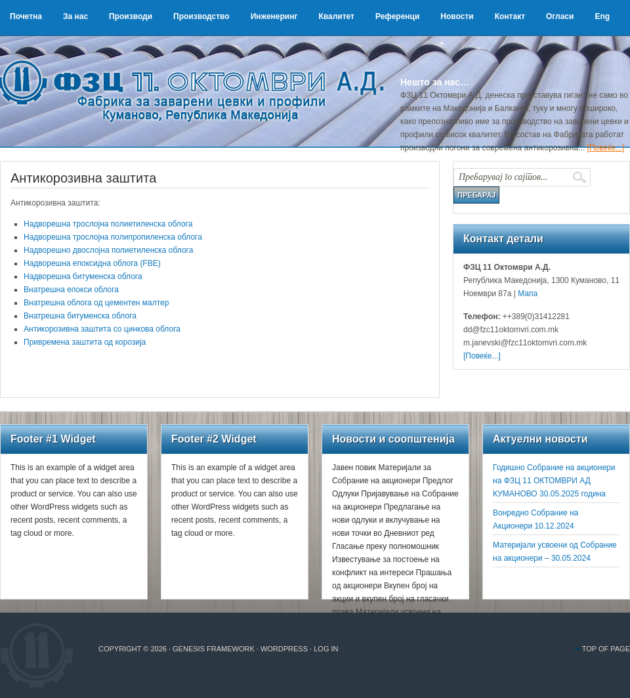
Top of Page (606, 649)
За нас (75, 16)
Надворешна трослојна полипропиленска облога (113, 237)
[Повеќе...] (606, 147)
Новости (456, 16)
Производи (130, 16)
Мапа (526, 293)
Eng (602, 16)
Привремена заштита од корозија (85, 342)
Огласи (560, 16)
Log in (326, 649)
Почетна (26, 16)
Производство (201, 16)
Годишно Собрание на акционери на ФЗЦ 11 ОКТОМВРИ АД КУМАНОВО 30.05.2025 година (554, 480)
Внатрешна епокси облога (71, 289)
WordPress (284, 649)
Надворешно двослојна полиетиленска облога (108, 250)
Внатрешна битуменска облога (80, 315)
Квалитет (336, 16)
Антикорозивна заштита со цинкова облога (102, 329)
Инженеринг (274, 16)
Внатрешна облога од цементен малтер (96, 302)
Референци (397, 16)
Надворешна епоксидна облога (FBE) (92, 263)
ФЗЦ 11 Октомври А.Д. (197, 75)
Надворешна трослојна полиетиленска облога (108, 224)
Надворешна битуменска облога (83, 276)
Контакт (510, 16)
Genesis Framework (214, 649)
